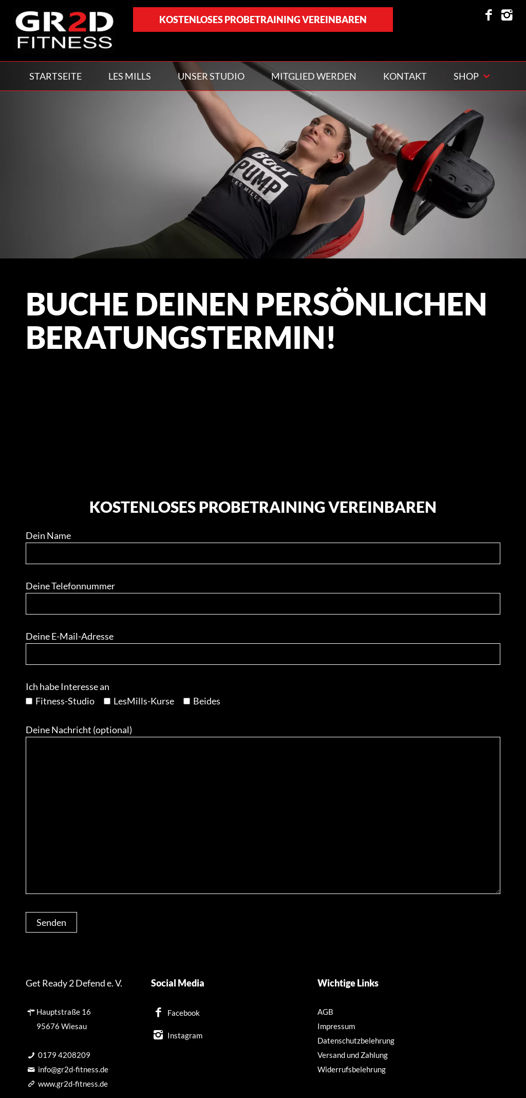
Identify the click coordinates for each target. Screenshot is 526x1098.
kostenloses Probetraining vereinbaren (263, 19)
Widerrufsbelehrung (351, 1069)
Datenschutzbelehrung (355, 1040)
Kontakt (405, 76)
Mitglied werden (313, 76)
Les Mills (129, 76)
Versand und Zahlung (352, 1054)
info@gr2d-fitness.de (73, 1069)
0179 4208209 (64, 1054)
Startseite (55, 76)
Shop (466, 76)
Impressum (336, 1026)
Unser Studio (211, 76)
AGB (325, 1011)
